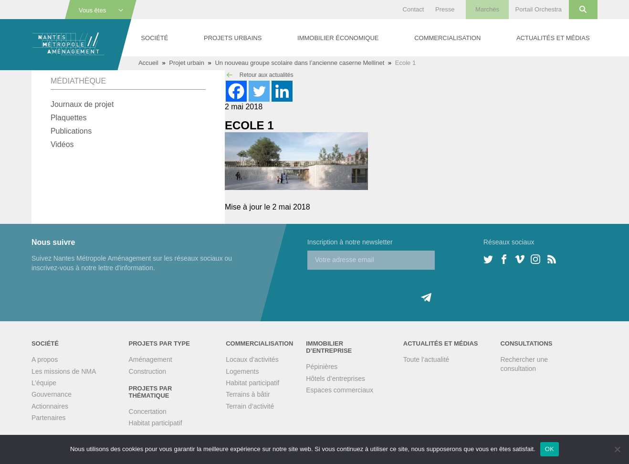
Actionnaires (49, 406)
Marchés (487, 9)
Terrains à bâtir (248, 394)
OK (549, 449)
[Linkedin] (282, 91)
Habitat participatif (155, 423)
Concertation (148, 411)
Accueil (148, 62)
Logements (242, 371)
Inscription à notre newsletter (350, 242)
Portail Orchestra (538, 9)
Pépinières (321, 366)
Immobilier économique (337, 38)
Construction (148, 371)
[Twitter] (259, 91)
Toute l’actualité (426, 359)
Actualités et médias (553, 38)
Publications (71, 131)
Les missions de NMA (63, 371)
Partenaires (48, 418)
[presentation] (379, 288)
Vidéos (62, 144)
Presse (444, 9)
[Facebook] (236, 91)
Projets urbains (233, 38)
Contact (413, 9)
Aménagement (150, 359)
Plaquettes (69, 118)
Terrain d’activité (250, 406)
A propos (44, 359)
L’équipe (43, 383)
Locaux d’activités (252, 359)
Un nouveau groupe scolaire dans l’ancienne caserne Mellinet (299, 62)
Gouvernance (51, 394)
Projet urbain (186, 62)
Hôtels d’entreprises (335, 378)
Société (154, 38)
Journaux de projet (82, 104)
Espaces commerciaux (339, 390)
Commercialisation (447, 38)
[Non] (617, 449)
